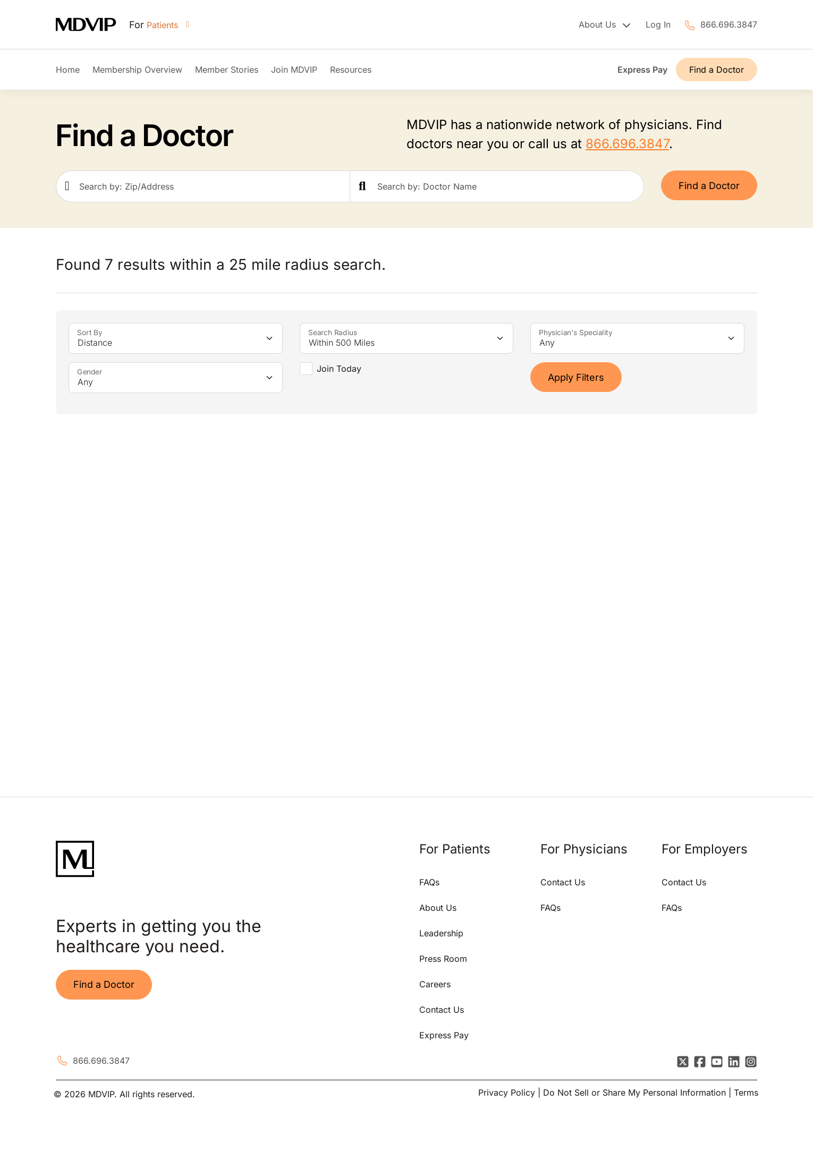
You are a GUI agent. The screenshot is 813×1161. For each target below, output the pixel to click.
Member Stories (226, 69)
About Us (437, 907)
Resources (350, 69)
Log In (658, 24)
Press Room (443, 958)
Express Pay (642, 69)
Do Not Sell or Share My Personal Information (634, 1092)
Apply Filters (576, 377)
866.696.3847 (728, 24)
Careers (435, 984)
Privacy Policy (506, 1092)
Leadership (441, 933)
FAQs (429, 882)
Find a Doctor (716, 69)
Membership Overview (137, 69)
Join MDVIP (294, 69)
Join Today (339, 368)
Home (68, 69)
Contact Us (441, 1009)
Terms (746, 1092)
